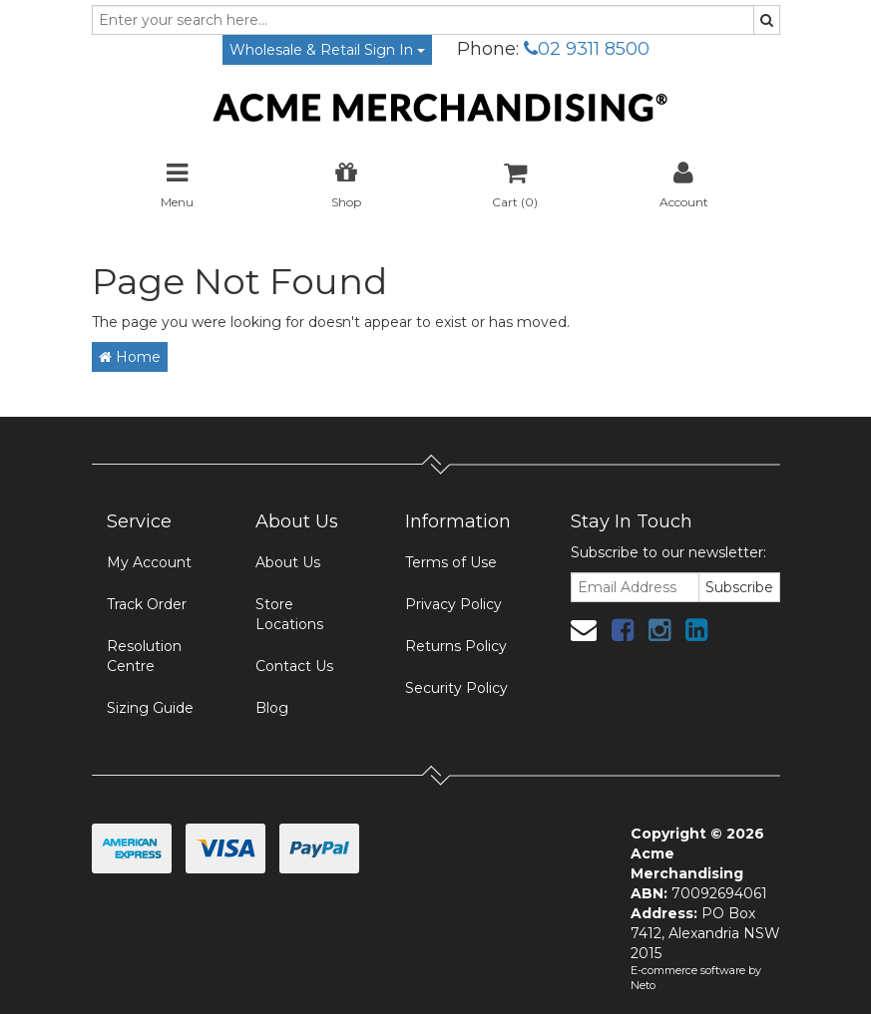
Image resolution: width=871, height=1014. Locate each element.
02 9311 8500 (587, 49)
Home (130, 357)
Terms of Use (451, 562)
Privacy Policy (453, 604)
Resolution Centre (144, 656)
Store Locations (289, 614)
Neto (643, 985)
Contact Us (294, 666)
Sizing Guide (150, 708)
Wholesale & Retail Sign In (327, 50)
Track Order (147, 604)
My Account (149, 562)
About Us (287, 562)
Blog (271, 708)
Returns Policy (456, 646)
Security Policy (456, 688)
